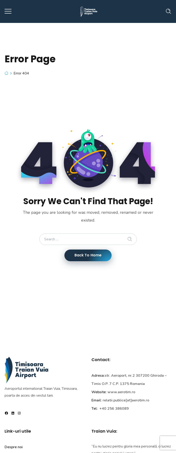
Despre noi (14, 447)
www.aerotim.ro (121, 392)
